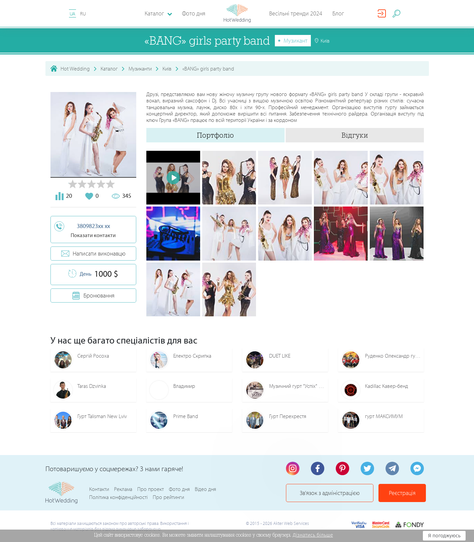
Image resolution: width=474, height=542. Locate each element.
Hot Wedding (75, 68)
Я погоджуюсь (444, 536)
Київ (167, 68)
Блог (338, 13)
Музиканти (140, 68)
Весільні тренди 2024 (295, 13)
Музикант (295, 40)
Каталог (109, 68)
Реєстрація (402, 493)
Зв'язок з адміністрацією (330, 493)
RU (83, 13)
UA (72, 13)
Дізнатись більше (313, 535)
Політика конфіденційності (118, 497)
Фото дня (193, 13)
